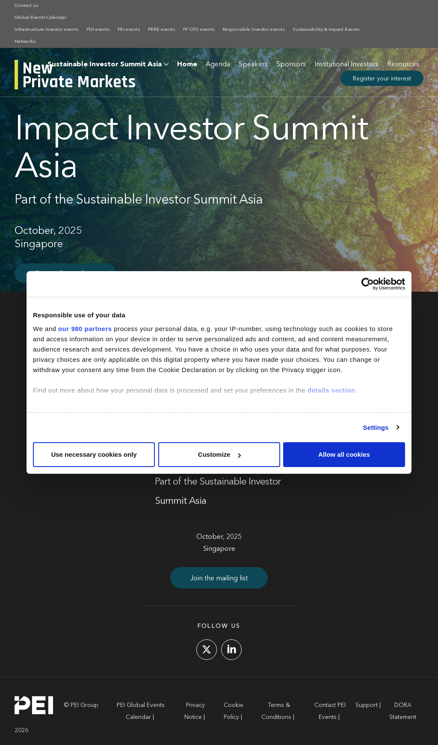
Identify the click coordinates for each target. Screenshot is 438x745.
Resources (403, 64)
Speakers (253, 64)
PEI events (129, 29)
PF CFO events (198, 29)
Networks (25, 41)
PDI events (98, 29)
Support (366, 705)
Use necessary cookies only (93, 454)
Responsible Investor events (253, 29)
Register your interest (382, 79)
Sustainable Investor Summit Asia (104, 64)
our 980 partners (85, 328)
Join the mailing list (219, 578)
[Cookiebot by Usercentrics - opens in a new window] (367, 284)
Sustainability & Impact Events (326, 29)
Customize (219, 454)
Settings (376, 427)
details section (331, 390)
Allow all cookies (344, 454)
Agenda (218, 64)
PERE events (161, 29)
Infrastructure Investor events (46, 29)
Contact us (26, 5)
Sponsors (291, 64)
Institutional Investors (346, 64)
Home (187, 64)
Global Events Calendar (40, 17)
